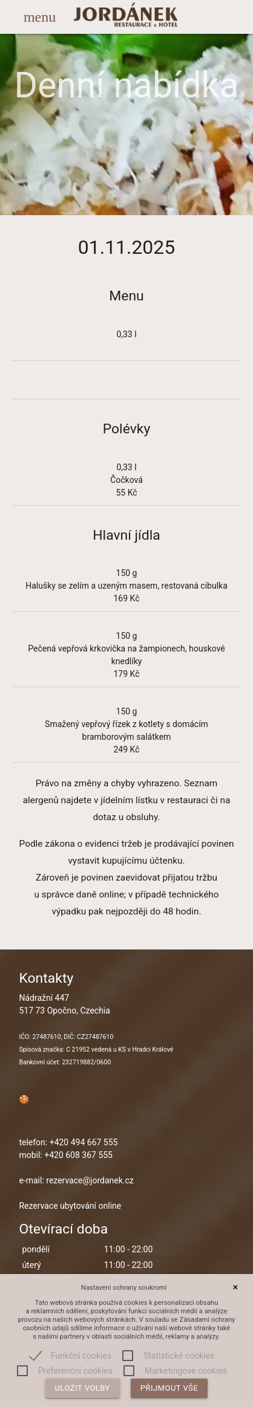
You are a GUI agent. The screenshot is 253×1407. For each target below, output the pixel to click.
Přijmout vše (169, 1387)
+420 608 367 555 (78, 1155)
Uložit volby (82, 1387)
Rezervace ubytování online (70, 1206)
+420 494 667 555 (84, 1142)
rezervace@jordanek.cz (89, 1180)
